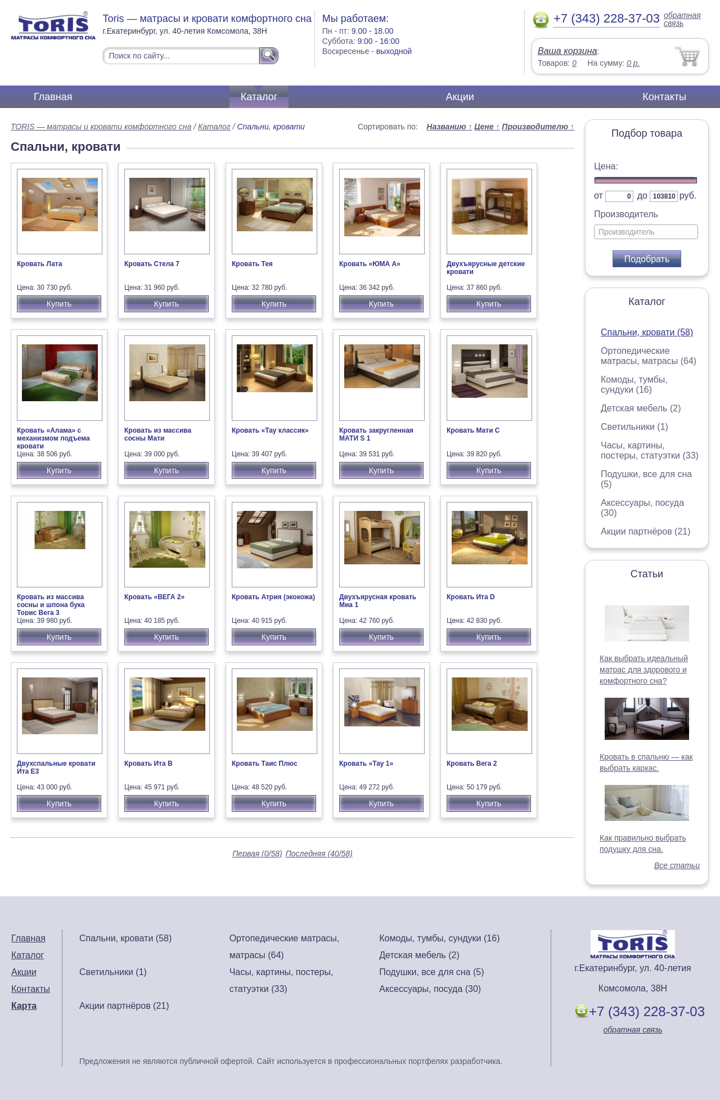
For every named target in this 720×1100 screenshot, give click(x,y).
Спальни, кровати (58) (647, 332)
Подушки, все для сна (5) (431, 972)
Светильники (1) (634, 427)
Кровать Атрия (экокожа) (273, 597)
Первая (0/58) (257, 853)
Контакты (664, 96)
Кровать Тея (252, 264)
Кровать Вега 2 (472, 763)
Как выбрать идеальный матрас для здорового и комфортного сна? (644, 669)
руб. (688, 195)
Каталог (259, 96)
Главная (53, 96)
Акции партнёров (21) (646, 531)
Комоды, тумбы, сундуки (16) (634, 384)
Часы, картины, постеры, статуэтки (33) (650, 450)
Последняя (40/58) (319, 853)
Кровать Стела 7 (151, 264)
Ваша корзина (567, 51)
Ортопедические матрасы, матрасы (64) (648, 356)
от (598, 195)
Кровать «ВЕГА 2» (154, 597)
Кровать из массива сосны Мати (157, 434)
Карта (24, 1006)
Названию (449, 126)
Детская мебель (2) (641, 408)
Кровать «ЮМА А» (369, 264)
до (642, 195)
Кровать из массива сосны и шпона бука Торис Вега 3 (51, 605)
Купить (59, 303)
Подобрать (647, 259)
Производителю (538, 126)
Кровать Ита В (148, 763)
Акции (460, 96)
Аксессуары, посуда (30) (430, 989)
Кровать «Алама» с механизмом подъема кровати (53, 438)
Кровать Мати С (473, 430)
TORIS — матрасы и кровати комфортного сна (101, 126)
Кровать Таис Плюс (265, 763)
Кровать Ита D (471, 597)
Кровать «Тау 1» (366, 763)
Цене (487, 126)
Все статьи (677, 865)
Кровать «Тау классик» (270, 430)
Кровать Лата (39, 264)
